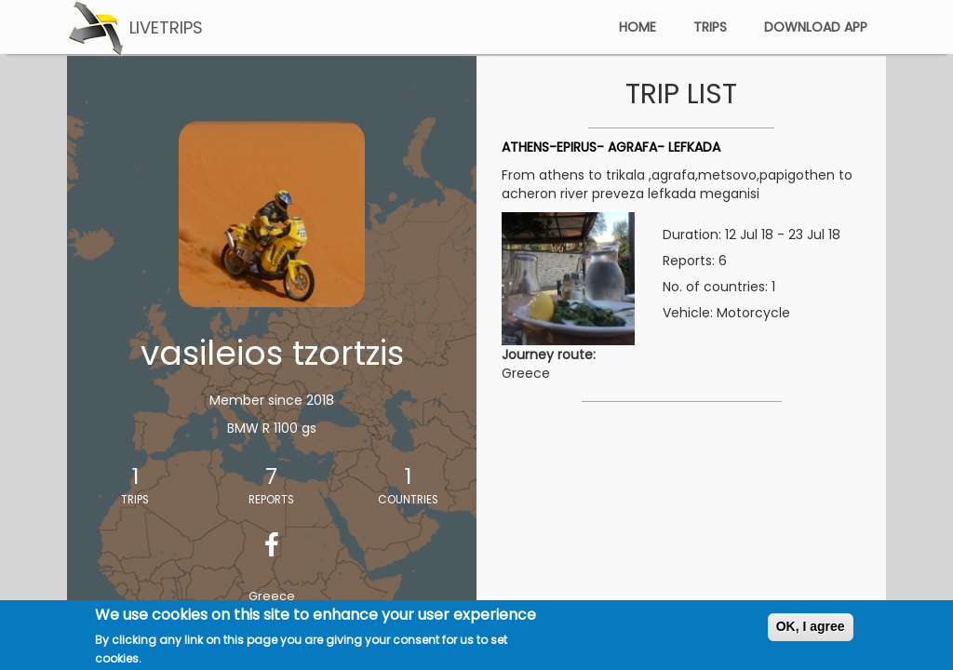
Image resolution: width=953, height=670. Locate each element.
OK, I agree (810, 630)
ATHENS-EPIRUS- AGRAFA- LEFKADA (611, 147)
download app (815, 27)
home (637, 27)
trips (710, 27)
